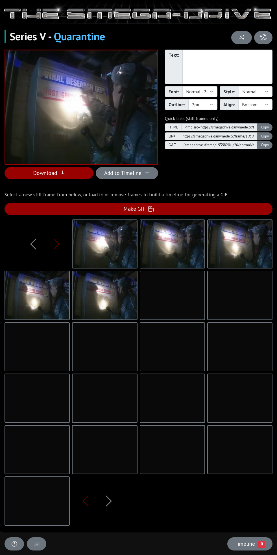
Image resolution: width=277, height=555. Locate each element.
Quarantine (79, 36)
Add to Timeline (127, 172)
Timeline (249, 543)
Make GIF (138, 208)
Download (49, 172)
